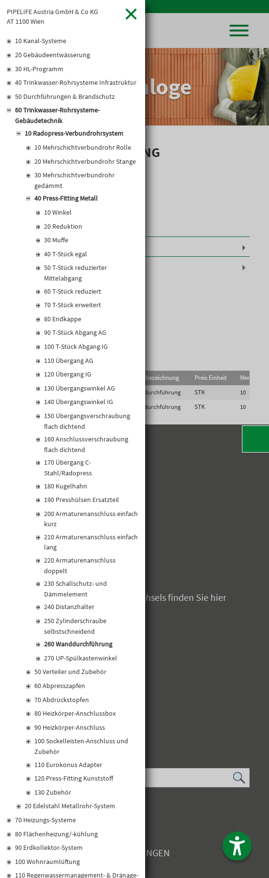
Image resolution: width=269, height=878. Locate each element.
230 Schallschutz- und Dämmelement (75, 588)
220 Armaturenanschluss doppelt (80, 565)
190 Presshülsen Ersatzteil (81, 499)
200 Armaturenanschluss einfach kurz (91, 519)
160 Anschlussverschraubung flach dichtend (86, 444)
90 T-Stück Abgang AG (75, 332)
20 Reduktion (63, 226)
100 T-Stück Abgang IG (76, 346)
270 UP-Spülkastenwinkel (80, 658)
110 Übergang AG (68, 360)
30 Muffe (56, 239)
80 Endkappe (62, 318)
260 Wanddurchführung (78, 644)
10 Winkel (58, 212)
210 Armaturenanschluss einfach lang (91, 542)
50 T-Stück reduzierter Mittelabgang (75, 272)
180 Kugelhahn (65, 486)
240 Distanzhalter (69, 606)
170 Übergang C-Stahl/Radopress (68, 467)
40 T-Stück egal (65, 254)
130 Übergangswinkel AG (79, 388)
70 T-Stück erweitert (72, 304)
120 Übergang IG (67, 374)
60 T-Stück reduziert (72, 291)
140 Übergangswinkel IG (78, 401)
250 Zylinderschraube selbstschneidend (75, 626)
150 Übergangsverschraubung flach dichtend (87, 421)
